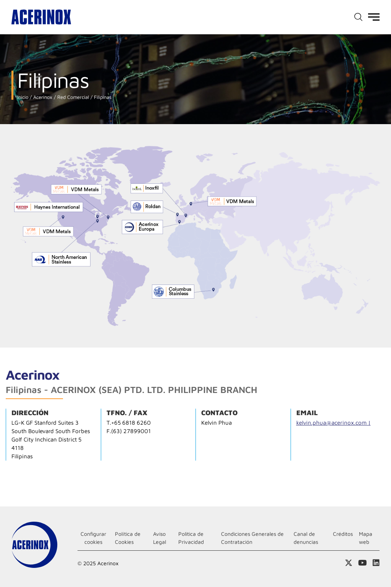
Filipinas (101, 97)
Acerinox (42, 97)
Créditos (343, 533)
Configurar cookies (93, 537)
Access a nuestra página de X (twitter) (348, 563)
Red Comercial (72, 97)
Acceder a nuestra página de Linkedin (376, 563)
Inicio (22, 97)
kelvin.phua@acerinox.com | (333, 422)
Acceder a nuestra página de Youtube (362, 563)
